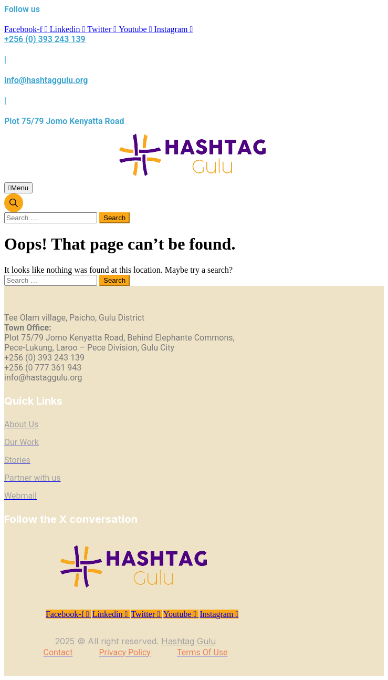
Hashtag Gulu (188, 641)
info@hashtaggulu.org (46, 80)
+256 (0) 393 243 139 (45, 39)
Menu (18, 188)
